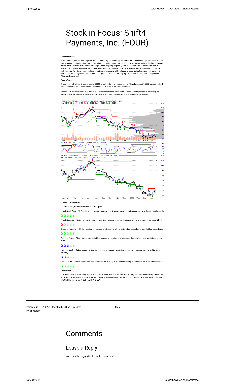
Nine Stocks (33, 8)
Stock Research (73, 307)
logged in (86, 356)
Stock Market (57, 307)
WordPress (192, 379)
